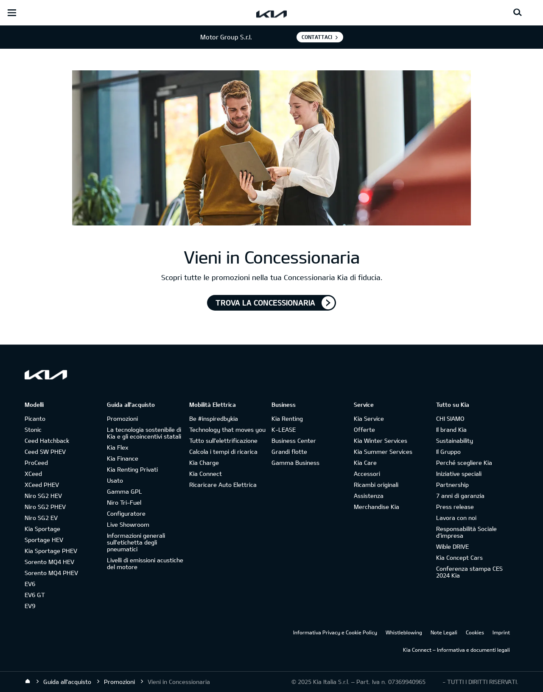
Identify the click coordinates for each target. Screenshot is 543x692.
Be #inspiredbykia (213, 418)
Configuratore (126, 513)
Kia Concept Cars (459, 557)
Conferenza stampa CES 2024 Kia (469, 572)
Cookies (475, 632)
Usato (115, 480)
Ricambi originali (376, 484)
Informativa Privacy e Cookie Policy (335, 632)
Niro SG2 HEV (43, 495)
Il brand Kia (451, 429)
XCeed (33, 473)
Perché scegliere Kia (464, 462)
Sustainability (454, 440)
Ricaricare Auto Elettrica (223, 484)
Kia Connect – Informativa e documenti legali (456, 650)
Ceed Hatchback (47, 440)
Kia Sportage (42, 528)
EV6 (30, 583)
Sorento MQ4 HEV (49, 561)
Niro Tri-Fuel (124, 502)
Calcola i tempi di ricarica (223, 451)
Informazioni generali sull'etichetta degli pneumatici (136, 542)
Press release (455, 506)
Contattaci (317, 37)
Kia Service (369, 418)
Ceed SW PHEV (45, 451)
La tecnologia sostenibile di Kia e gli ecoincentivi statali (144, 433)
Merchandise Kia (376, 506)
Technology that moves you (227, 429)
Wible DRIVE (452, 546)
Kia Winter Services (380, 440)
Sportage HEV (44, 539)
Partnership (452, 484)
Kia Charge (204, 462)
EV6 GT (35, 594)
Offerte (364, 429)
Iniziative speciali (458, 473)
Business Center (294, 440)
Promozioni (122, 418)
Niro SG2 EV (41, 517)
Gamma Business (295, 462)
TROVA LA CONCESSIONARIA (265, 302)
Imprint (501, 632)
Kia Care (365, 462)
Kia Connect (205, 473)
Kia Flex (117, 447)
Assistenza (368, 495)
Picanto (35, 418)
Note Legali (444, 632)
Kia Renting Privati (132, 469)
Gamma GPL (124, 491)
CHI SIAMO (450, 418)
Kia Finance (122, 458)
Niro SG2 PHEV (45, 506)
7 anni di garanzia (460, 495)
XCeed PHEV (42, 484)
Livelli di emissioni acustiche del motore (145, 563)
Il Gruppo (448, 451)
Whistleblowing (404, 632)
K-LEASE (284, 429)
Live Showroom (128, 524)
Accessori (367, 473)
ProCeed (36, 462)
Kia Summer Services (383, 451)
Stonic (33, 429)
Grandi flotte (289, 451)
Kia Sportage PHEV (51, 550)
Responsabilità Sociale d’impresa (466, 532)
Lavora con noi (456, 517)
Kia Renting (287, 418)
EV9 (30, 605)
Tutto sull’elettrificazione (223, 440)
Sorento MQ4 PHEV (51, 572)
